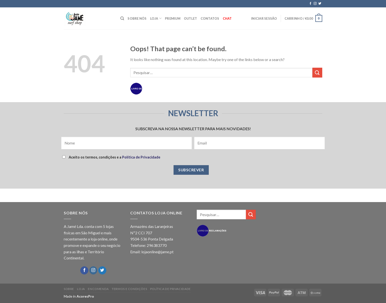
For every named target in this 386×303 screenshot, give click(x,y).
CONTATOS (210, 18)
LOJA (155, 18)
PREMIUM (172, 18)
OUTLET (190, 18)
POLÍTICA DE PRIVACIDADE (170, 289)
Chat (227, 18)
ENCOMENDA (98, 289)
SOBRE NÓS (137, 18)
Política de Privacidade (141, 157)
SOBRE (69, 289)
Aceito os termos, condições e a (111, 157)
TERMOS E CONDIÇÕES (129, 289)
